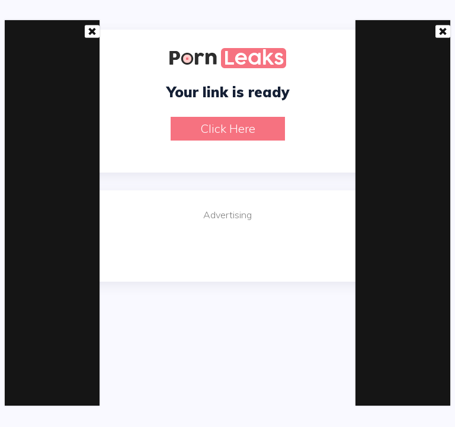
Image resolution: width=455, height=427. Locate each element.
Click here (227, 128)
